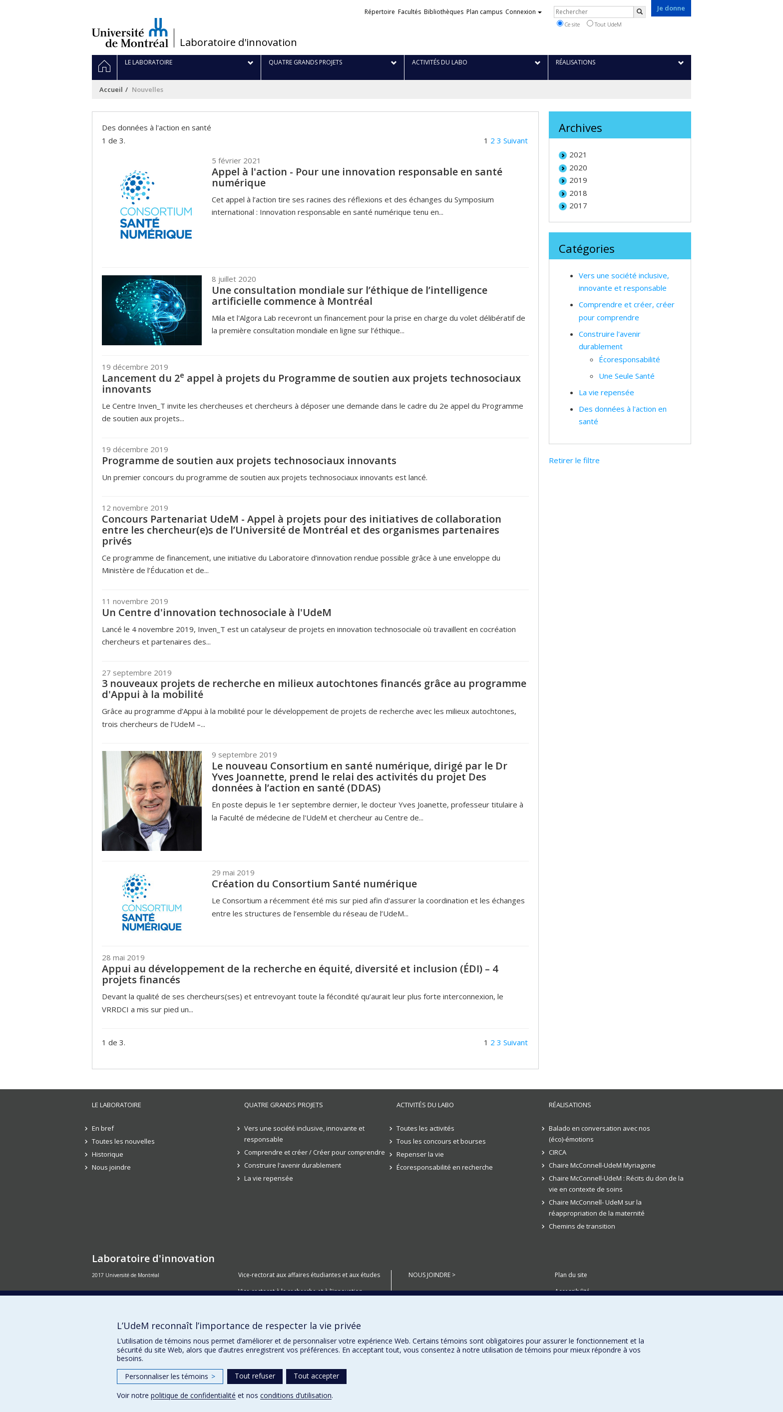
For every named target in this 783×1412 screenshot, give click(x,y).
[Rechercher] (640, 12)
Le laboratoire (116, 1104)
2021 (578, 154)
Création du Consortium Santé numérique (314, 883)
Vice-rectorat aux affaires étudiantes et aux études (309, 1275)
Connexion (523, 11)
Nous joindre (111, 1167)
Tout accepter (316, 1376)
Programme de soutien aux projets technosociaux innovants (249, 460)
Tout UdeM (604, 24)
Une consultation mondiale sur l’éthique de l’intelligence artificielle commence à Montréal (349, 295)
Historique (107, 1154)
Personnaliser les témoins (170, 1376)
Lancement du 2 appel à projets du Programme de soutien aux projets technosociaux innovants (311, 383)
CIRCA (557, 1152)
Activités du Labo (425, 1104)
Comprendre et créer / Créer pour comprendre (314, 1152)
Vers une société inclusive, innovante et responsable (304, 1134)
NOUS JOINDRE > (431, 1275)
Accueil (111, 89)
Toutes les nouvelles (123, 1141)
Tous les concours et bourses (441, 1141)
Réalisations (570, 1104)
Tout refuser (255, 1376)
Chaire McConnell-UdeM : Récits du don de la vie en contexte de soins (616, 1184)
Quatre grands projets (283, 1104)
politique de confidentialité (193, 1395)
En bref (103, 1128)
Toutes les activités (425, 1128)
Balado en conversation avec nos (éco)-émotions (599, 1134)
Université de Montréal (130, 32)
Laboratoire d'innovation (238, 42)
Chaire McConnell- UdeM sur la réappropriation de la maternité (597, 1208)
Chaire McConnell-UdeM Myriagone (602, 1165)
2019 (578, 180)
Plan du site (571, 1275)
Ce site (568, 24)
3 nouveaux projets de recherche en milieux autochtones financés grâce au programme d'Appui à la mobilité (314, 689)
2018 (578, 193)
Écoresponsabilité (629, 359)
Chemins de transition (582, 1226)
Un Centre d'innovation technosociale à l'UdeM (217, 612)
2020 (578, 167)
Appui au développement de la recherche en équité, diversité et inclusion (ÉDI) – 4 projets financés (300, 974)
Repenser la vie (420, 1154)
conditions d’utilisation (296, 1395)
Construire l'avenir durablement (292, 1165)
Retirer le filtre (574, 460)
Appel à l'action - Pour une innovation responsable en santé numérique (357, 177)
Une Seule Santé (627, 376)
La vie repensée (606, 392)
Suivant (515, 140)
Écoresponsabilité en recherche (444, 1167)
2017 (578, 205)
